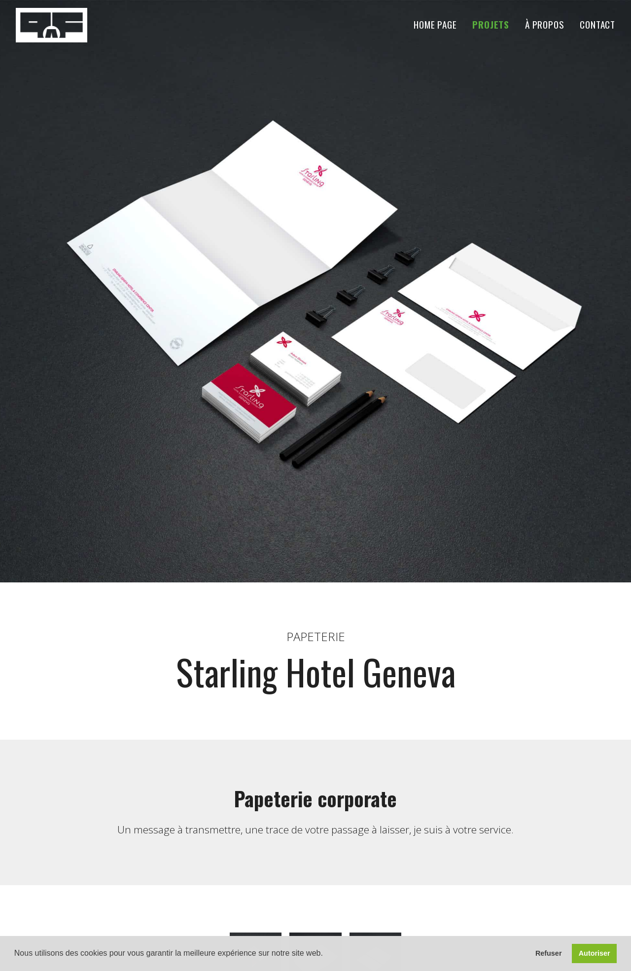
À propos (544, 25)
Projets (490, 25)
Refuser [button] (548, 953)
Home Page (435, 25)
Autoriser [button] (594, 953)
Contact (597, 25)
